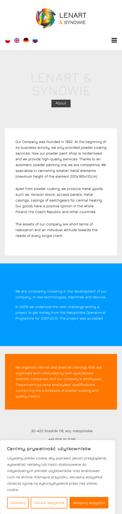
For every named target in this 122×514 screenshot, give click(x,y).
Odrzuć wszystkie (49, 502)
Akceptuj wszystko (89, 502)
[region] (57, 477)
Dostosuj (17, 502)
